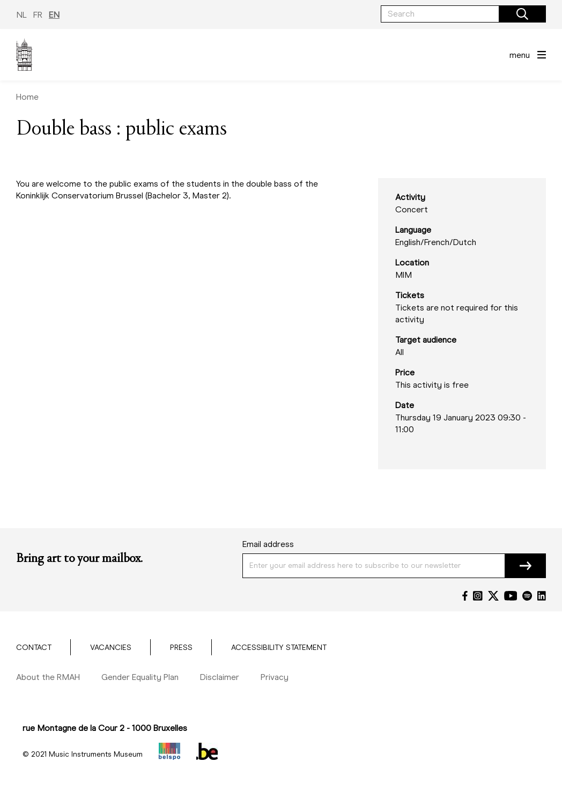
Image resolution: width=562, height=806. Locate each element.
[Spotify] (527, 596)
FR (37, 15)
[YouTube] (510, 596)
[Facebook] (465, 596)
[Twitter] (493, 596)
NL (21, 15)
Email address (268, 544)
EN (54, 15)
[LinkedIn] (541, 596)
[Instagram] (478, 596)
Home (27, 97)
